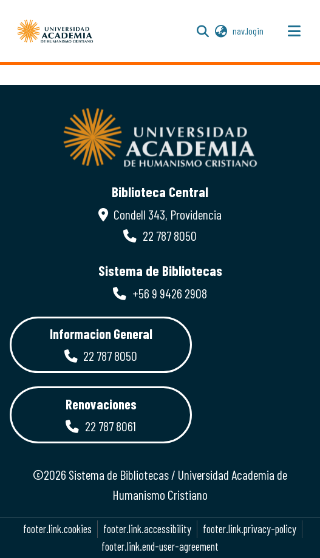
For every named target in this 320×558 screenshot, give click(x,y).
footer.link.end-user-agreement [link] (160, 546)
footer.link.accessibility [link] (147, 529)
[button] (55, 31)
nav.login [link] (249, 30)
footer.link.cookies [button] (57, 529)
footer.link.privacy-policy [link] (249, 529)
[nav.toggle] (294, 30)
